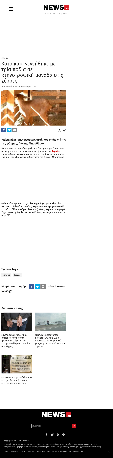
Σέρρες (17, 275)
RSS (82, 451)
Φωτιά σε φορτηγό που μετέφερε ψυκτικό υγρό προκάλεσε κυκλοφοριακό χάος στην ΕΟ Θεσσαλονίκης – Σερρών (50, 341)
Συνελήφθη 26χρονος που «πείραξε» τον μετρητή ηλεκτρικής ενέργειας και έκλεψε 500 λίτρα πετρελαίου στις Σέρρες (16, 341)
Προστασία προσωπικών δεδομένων (59, 451)
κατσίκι (6, 275)
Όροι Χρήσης (41, 451)
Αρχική (7, 451)
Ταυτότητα (75, 451)
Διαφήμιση (31, 451)
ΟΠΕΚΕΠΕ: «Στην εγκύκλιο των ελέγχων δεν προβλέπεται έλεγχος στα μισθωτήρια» (16, 380)
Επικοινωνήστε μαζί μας (18, 451)
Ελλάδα (4, 58)
